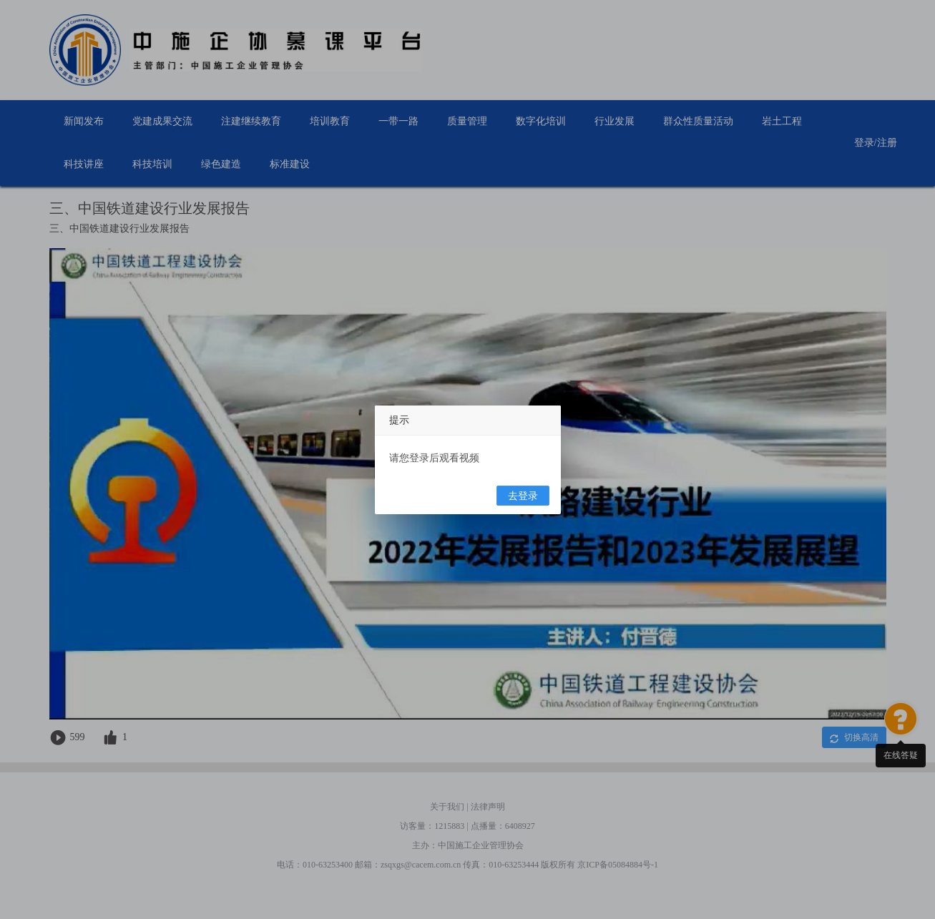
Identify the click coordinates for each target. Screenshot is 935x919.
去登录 (523, 496)
